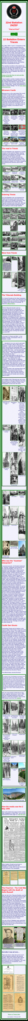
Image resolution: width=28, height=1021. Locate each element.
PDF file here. (22, 814)
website (19, 698)
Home (12, 34)
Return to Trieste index (14, 1014)
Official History (11, 303)
